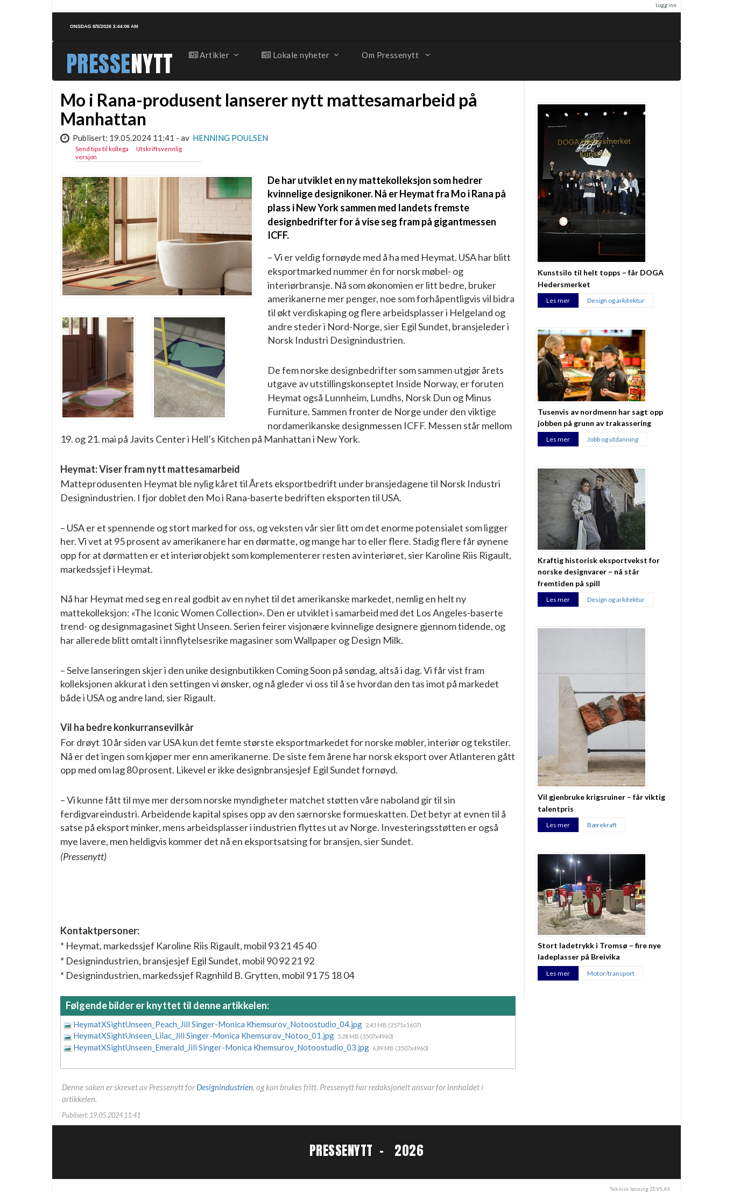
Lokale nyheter (300, 54)
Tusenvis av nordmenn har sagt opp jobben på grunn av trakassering (600, 417)
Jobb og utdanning (612, 439)
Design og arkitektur (616, 300)
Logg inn (666, 5)
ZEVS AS (660, 1188)
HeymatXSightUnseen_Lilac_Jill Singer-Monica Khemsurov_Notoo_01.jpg (204, 1035)
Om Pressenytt (395, 54)
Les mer (558, 300)
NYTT (152, 64)
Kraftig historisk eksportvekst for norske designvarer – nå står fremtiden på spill (599, 572)
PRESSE (98, 64)
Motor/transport (611, 973)
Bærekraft (602, 825)
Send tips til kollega (102, 148)
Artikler (213, 54)
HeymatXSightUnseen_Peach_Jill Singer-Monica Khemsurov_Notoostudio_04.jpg (218, 1024)
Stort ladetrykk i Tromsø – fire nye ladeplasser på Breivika (599, 951)
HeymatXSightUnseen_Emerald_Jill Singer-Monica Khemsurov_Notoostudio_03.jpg (222, 1047)
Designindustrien (224, 1087)
